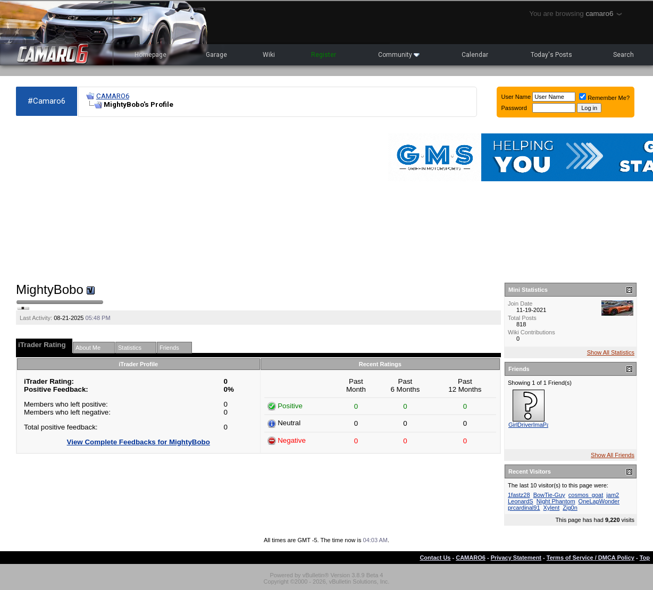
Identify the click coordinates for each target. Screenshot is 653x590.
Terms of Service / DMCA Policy (590, 557)
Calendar (475, 54)
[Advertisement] (142, 199)
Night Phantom (556, 501)
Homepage (150, 54)
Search (623, 54)
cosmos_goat (585, 495)
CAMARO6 (112, 96)
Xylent (551, 507)
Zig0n (570, 507)
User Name (516, 97)
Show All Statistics (610, 352)
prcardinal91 (524, 507)
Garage (216, 54)
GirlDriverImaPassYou (537, 425)
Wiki (269, 54)
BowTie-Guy (549, 495)
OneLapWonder (599, 501)
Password (514, 108)
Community (399, 54)
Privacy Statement (516, 557)
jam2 (612, 495)
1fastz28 (519, 495)
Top (645, 557)
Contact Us (435, 557)
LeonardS (520, 501)
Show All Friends (612, 455)
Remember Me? (604, 98)
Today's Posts (551, 54)
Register (323, 54)
